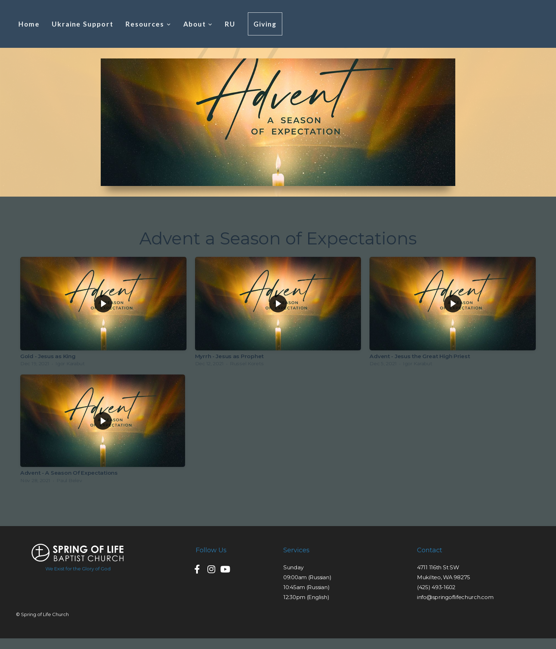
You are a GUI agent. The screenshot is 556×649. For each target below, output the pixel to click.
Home (29, 24)
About (198, 24)
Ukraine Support (82, 24)
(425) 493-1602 (436, 587)
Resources (148, 24)
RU (230, 24)
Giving (265, 24)
